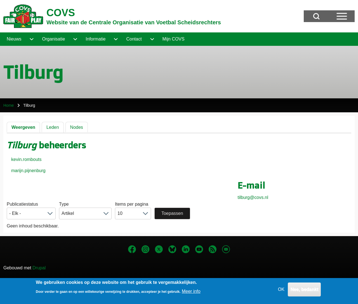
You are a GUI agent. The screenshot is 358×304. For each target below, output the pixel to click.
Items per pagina (131, 204)
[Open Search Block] (316, 16)
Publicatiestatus (22, 204)
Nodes (76, 127)
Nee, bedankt (304, 291)
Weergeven (23, 127)
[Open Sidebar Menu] (342, 16)
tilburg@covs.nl (252, 197)
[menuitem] (14, 39)
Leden (52, 127)
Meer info (191, 293)
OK (281, 291)
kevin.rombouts (26, 159)
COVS (60, 12)
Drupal (39, 267)
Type (64, 204)
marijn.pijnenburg (28, 170)
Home (8, 105)
